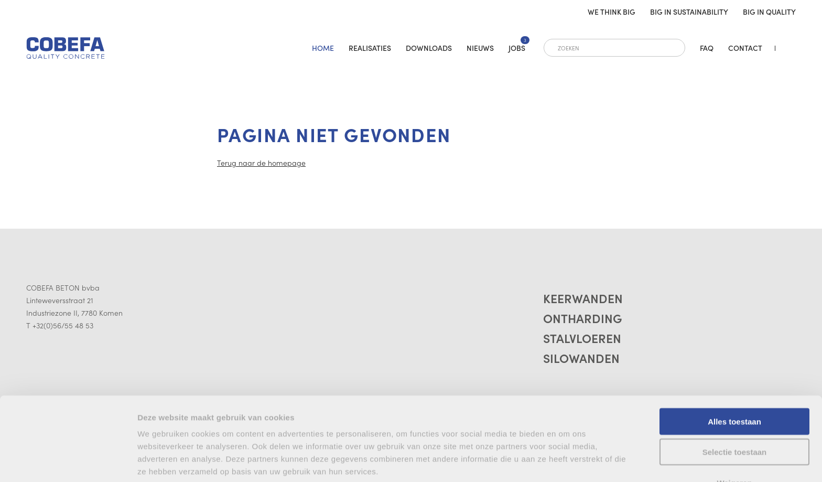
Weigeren (734, 423)
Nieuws (480, 47)
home (323, 47)
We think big (611, 11)
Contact (745, 47)
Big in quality (769, 11)
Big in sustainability (689, 11)
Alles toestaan (734, 361)
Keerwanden (584, 298)
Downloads (429, 47)
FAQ (706, 47)
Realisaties (370, 47)
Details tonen (162, 461)
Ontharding (583, 319)
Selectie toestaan (734, 392)
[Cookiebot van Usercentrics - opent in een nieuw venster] (68, 461)
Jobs (517, 47)
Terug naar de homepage (261, 162)
